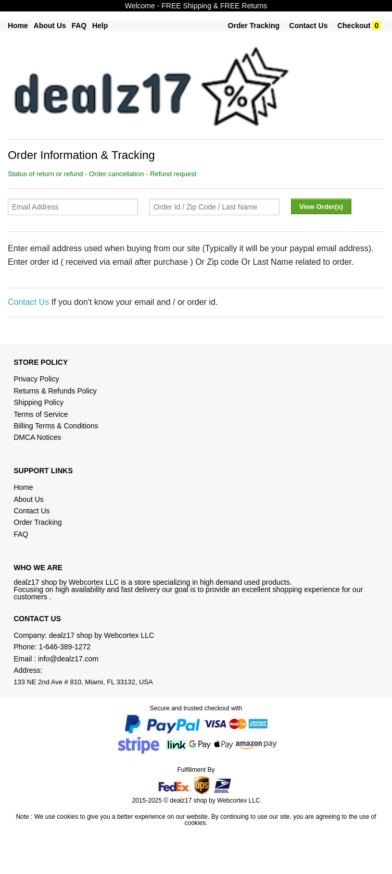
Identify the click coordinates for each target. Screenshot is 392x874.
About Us (50, 25)
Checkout (354, 25)
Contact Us (308, 25)
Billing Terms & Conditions (56, 426)
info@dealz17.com (68, 659)
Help (100, 25)
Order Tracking (254, 25)
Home (18, 25)
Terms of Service (41, 414)
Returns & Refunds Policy (55, 391)
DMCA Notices (37, 437)
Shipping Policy (40, 402)
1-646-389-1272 (65, 647)
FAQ (78, 25)
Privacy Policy (36, 379)
